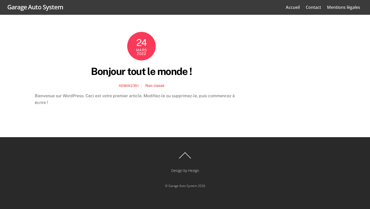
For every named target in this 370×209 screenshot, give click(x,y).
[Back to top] (185, 158)
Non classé (154, 85)
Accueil (293, 7)
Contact (313, 7)
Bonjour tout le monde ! (141, 71)
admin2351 (129, 86)
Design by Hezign (185, 170)
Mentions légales (343, 7)
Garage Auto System (182, 186)
